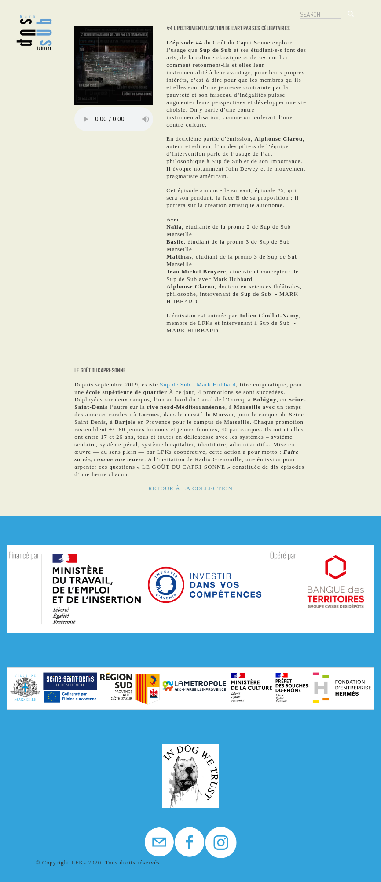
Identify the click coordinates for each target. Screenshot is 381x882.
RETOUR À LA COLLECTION (190, 488)
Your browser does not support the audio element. (113, 119)
